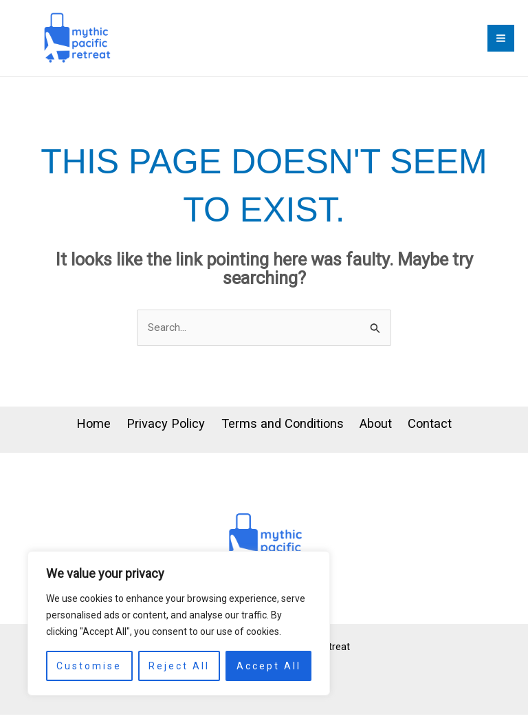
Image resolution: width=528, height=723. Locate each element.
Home (66, 434)
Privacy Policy (151, 434)
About (390, 434)
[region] (179, 623)
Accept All (268, 665)
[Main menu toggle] (500, 41)
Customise (89, 665)
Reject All (179, 665)
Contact (456, 434)
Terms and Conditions (282, 434)
